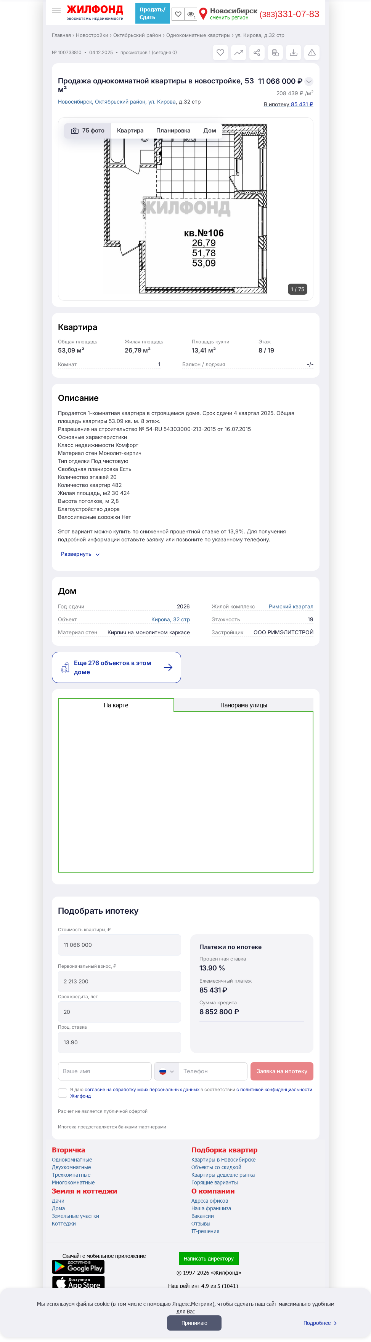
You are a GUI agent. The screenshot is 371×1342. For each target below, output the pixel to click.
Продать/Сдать (153, 13)
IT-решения (205, 1231)
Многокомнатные (73, 1182)
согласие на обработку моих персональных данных (142, 1089)
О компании (213, 1191)
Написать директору (209, 1258)
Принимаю (194, 1323)
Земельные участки (75, 1216)
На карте (116, 704)
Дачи (58, 1200)
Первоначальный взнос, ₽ (87, 966)
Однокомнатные (72, 1159)
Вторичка (68, 1150)
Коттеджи (64, 1223)
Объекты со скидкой (216, 1167)
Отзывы (200, 1223)
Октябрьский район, (121, 101)
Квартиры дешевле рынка (223, 1174)
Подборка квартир (224, 1150)
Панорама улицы (243, 704)
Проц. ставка (72, 1027)
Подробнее (321, 1323)
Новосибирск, (76, 101)
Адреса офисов (209, 1200)
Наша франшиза (211, 1208)
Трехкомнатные (71, 1174)
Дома (58, 1208)
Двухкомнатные (71, 1167)
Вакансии (202, 1216)
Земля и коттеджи (84, 1191)
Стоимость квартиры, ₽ (84, 929)
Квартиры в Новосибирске (223, 1159)
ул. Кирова (162, 101)
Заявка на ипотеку (282, 1071)
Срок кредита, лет (78, 996)
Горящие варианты (214, 1182)
